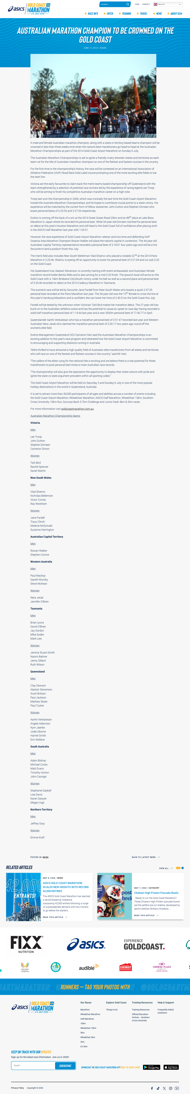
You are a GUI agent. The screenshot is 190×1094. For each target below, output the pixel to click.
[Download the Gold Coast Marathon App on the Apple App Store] (171, 1067)
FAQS (137, 4)
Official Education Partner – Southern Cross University (141, 1017)
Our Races (85, 1002)
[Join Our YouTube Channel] (177, 1088)
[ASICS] (95, 944)
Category (154, 888)
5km (82, 1032)
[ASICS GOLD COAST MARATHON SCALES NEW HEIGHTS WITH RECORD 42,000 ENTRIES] (23, 897)
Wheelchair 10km (88, 1028)
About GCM (176, 13)
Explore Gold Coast (116, 1002)
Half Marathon (87, 1019)
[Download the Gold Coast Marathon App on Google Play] (151, 1067)
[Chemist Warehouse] (131, 967)
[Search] (127, 4)
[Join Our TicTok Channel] (158, 1088)
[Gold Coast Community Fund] (61, 967)
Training (126, 13)
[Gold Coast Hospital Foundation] (30, 967)
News (159, 13)
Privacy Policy (17, 1088)
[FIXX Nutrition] (36, 944)
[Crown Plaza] (167, 967)
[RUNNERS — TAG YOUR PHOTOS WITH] (95, 987)
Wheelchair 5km (87, 1037)
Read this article (53, 917)
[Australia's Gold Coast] (153, 944)
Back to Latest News (144, 857)
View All (164, 868)
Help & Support (166, 1002)
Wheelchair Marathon (90, 1014)
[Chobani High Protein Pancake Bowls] (114, 896)
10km (83, 1023)
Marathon (85, 1009)
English (159, 4)
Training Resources (142, 1002)
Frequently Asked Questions (166, 1011)
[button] (178, 868)
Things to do (112, 1009)
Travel (143, 13)
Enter (110, 13)
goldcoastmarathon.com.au (77, 408)
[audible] (95, 967)
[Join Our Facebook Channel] (152, 1088)
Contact (146, 4)
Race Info (93, 13)
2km (82, 1042)
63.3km (83, 1046)
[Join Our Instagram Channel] (171, 1088)
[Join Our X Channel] (164, 1088)
